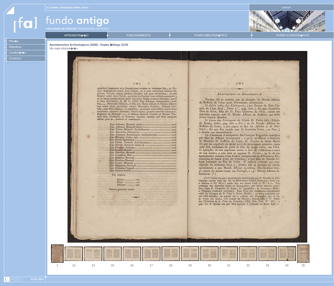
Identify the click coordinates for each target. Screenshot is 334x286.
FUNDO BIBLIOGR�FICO (210, 35)
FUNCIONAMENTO (138, 35)
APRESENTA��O (76, 35)
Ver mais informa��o (63, 48)
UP (287, 7)
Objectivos (15, 46)
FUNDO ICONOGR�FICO (292, 35)
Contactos (15, 58)
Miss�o (14, 41)
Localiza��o (17, 52)
